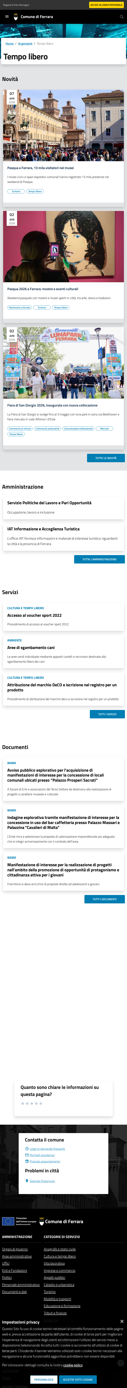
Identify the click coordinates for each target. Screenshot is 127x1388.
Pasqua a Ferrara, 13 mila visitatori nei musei (40, 167)
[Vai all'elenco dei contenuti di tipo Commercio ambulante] (47, 428)
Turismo (50, 1291)
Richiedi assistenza (39, 1155)
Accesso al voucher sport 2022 (34, 615)
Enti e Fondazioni (14, 1270)
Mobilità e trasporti (57, 1298)
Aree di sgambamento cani (31, 647)
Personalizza (43, 1379)
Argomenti (25, 43)
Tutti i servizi (107, 714)
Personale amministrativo (21, 1284)
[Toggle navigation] (7, 16)
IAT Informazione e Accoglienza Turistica (43, 529)
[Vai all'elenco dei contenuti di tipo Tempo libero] (35, 191)
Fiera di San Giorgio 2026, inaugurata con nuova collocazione (52, 405)
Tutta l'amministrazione (100, 559)
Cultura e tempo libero (60, 1256)
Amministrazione (17, 1236)
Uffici (5, 1263)
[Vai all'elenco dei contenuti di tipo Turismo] (16, 191)
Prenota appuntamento (42, 1161)
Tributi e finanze (55, 1313)
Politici (7, 1277)
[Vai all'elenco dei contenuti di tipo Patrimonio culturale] (19, 307)
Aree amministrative (17, 1256)
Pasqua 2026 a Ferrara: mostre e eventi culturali (42, 288)
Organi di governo (15, 1249)
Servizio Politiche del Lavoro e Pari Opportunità (49, 503)
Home (10, 43)
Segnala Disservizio (40, 1181)
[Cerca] (122, 17)
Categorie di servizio (62, 1236)
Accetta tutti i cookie (78, 1379)
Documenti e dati (14, 1291)
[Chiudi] (122, 1320)
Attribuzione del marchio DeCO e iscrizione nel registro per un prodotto (62, 687)
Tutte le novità (106, 458)
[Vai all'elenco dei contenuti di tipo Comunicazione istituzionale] (78, 428)
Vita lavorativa (54, 1263)
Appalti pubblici (54, 1277)
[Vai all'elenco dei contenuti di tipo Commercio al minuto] (20, 428)
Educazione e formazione (62, 1305)
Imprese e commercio (59, 1270)
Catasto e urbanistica (59, 1284)
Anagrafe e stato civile (60, 1249)
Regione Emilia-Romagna (16, 5)
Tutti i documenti (105, 899)
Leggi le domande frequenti (45, 1148)
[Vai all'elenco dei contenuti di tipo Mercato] (104, 428)
